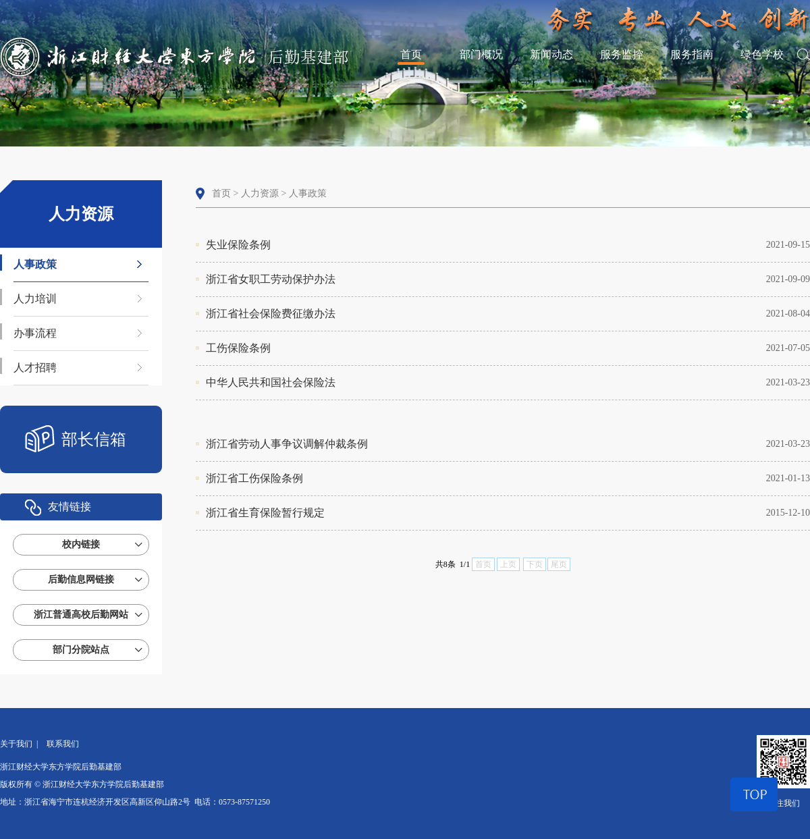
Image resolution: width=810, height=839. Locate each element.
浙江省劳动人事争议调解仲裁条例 (508, 444)
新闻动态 (551, 54)
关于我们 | (21, 744)
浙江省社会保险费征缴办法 (508, 314)
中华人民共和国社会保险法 (508, 383)
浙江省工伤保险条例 (508, 478)
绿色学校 (762, 54)
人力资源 (260, 193)
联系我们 (63, 744)
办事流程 (35, 333)
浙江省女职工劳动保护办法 (508, 279)
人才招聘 (35, 367)
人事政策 (35, 264)
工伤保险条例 (508, 348)
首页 (411, 54)
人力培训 (35, 298)
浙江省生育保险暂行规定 (508, 513)
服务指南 (691, 54)
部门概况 (481, 54)
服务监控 (621, 54)
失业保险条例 (508, 245)
